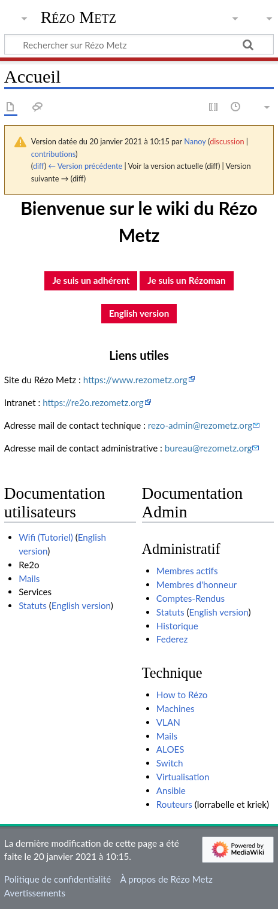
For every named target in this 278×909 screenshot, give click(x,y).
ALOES (170, 749)
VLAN (168, 722)
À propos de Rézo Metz (166, 879)
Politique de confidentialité (57, 879)
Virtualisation (183, 776)
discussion (227, 141)
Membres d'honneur (196, 584)
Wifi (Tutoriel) (46, 537)
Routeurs (174, 804)
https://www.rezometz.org (135, 379)
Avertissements (34, 892)
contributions (53, 154)
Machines (175, 708)
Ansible (171, 790)
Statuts (33, 605)
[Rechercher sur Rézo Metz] (139, 44)
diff (38, 166)
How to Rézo (182, 694)
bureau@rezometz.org (208, 448)
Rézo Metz (78, 17)
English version (81, 605)
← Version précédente (85, 166)
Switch (169, 763)
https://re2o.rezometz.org (93, 402)
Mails (29, 578)
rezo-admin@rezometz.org (200, 425)
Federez (172, 639)
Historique (177, 625)
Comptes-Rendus (190, 598)
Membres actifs (187, 570)
